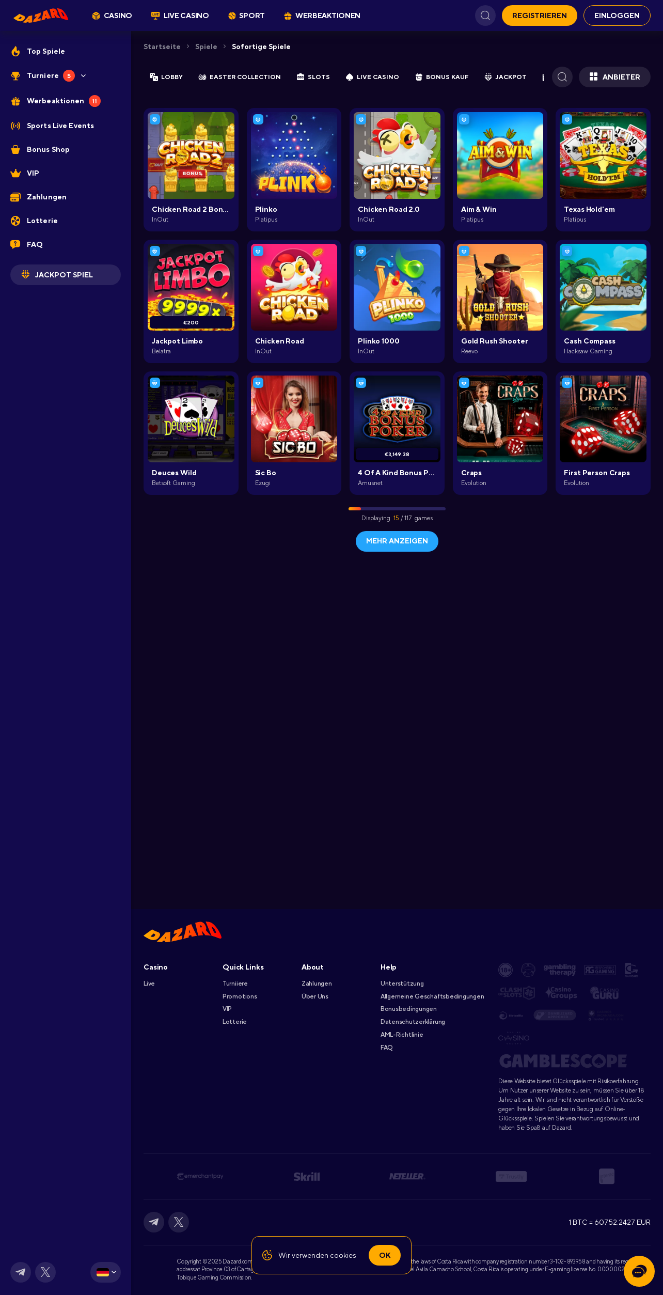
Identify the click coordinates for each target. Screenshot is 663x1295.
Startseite (162, 46)
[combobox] (105, 1272)
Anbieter (614, 77)
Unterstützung (402, 983)
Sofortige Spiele (261, 46)
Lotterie (235, 1021)
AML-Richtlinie (402, 1034)
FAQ (386, 1047)
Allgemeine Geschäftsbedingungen (432, 996)
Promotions (240, 996)
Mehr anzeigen (397, 541)
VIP (227, 1008)
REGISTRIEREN (539, 15)
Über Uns (315, 996)
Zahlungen (317, 983)
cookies (343, 1255)
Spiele (206, 46)
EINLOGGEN (617, 15)
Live (149, 983)
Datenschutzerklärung (413, 1021)
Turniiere (235, 983)
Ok (384, 1255)
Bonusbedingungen (409, 1008)
